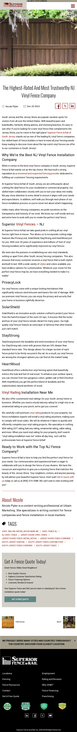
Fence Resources (11, 685)
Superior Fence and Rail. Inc (27, 730)
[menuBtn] (73, 5)
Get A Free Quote (11, 696)
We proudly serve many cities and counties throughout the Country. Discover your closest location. (39, 642)
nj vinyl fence (10, 535)
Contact (7, 690)
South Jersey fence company (17, 545)
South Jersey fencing (13, 542)
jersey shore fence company (55, 538)
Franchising (48, 696)
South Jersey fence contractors (46, 542)
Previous (20, 622)
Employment (48, 673)
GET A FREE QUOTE (20, 599)
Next (59, 622)
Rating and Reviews (52, 679)
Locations (8, 673)
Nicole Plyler (12, 106)
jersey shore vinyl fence (34, 535)
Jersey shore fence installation (19, 538)
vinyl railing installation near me (20, 531)
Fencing (7, 679)
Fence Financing (50, 690)
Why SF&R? (48, 685)
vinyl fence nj (50, 531)
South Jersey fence (46, 545)
